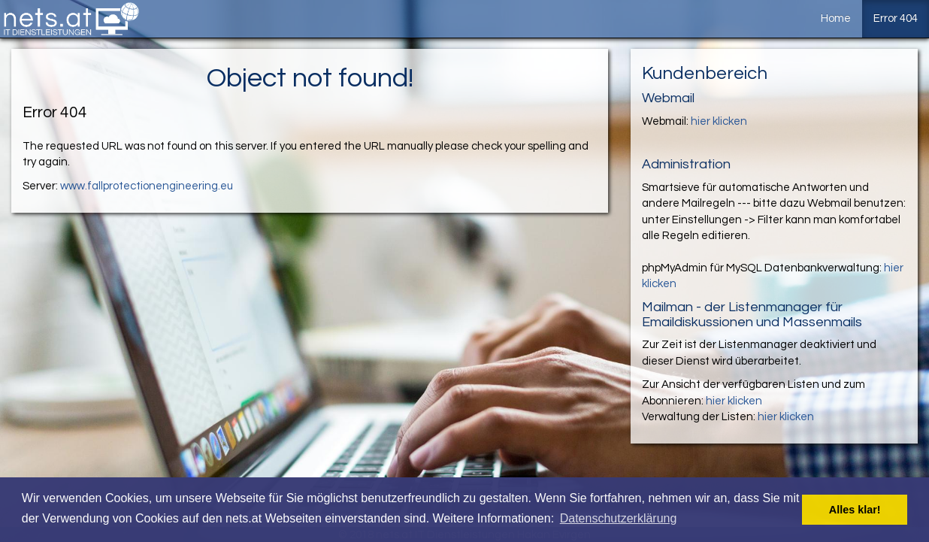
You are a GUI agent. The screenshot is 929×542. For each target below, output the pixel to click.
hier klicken (719, 121)
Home (836, 18)
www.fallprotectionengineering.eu (146, 186)
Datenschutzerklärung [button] (618, 518)
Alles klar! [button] (855, 510)
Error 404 (895, 18)
